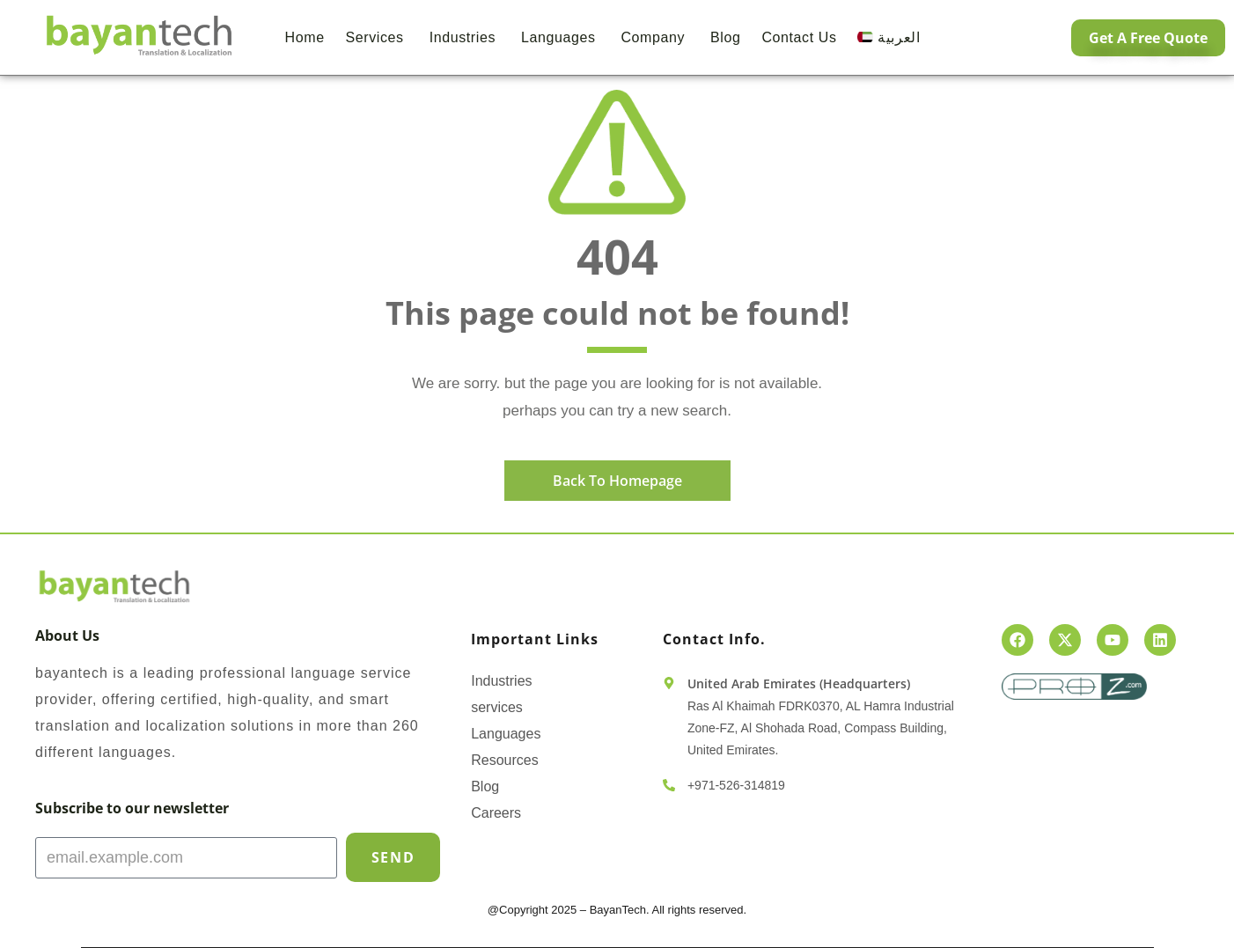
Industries (465, 37)
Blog (725, 37)
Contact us (798, 37)
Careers (496, 812)
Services (377, 37)
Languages (560, 37)
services (497, 707)
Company (655, 37)
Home (305, 37)
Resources (504, 760)
